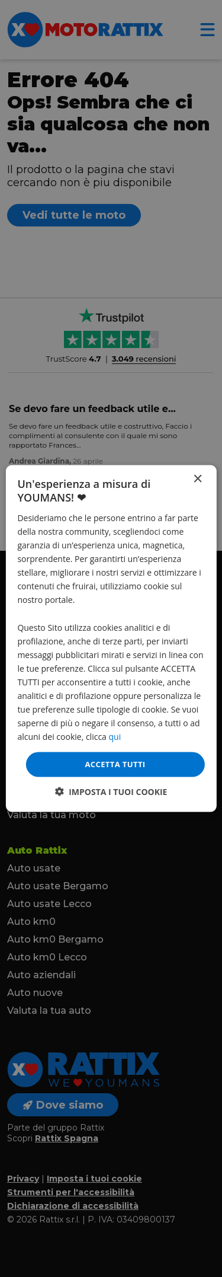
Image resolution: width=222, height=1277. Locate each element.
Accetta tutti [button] (115, 764)
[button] (111, 791)
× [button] (197, 479)
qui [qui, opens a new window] (115, 736)
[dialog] (110, 638)
